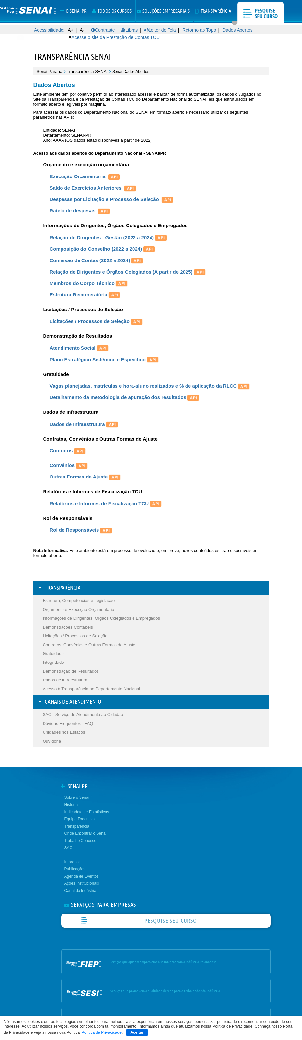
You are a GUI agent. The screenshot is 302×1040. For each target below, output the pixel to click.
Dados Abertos (237, 30)
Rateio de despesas (80, 210)
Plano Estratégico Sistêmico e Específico (105, 359)
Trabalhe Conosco (80, 840)
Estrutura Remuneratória (86, 294)
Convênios (69, 465)
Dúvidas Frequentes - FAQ (68, 723)
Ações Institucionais (81, 883)
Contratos (68, 450)
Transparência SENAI (87, 71)
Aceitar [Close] (137, 1032)
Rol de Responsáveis (81, 530)
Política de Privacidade (102, 1032)
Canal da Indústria (80, 890)
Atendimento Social (80, 348)
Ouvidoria (52, 741)
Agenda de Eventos (81, 876)
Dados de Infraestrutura (84, 424)
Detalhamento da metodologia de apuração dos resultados (125, 397)
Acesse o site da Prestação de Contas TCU (115, 37)
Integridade (53, 662)
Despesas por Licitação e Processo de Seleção (112, 199)
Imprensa (72, 862)
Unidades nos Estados (64, 732)
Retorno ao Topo (199, 30)
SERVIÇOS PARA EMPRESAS (103, 904)
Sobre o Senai (76, 797)
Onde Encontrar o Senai (85, 833)
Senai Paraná (49, 71)
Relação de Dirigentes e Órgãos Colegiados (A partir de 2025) (121, 272)
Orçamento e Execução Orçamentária (78, 609)
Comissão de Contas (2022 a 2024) (90, 260)
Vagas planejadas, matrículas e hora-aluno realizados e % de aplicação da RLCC (150, 386)
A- (82, 30)
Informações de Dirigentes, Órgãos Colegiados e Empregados (101, 618)
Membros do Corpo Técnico (89, 283)
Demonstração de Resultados (71, 671)
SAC (68, 848)
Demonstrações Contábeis (68, 627)
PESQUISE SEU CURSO (170, 921)
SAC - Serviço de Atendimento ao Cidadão (83, 714)
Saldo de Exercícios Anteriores (93, 188)
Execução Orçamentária (85, 176)
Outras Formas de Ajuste (79, 476)
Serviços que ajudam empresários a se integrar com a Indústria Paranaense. (163, 962)
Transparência (76, 826)
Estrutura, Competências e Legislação (79, 600)
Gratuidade (53, 653)
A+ (71, 30)
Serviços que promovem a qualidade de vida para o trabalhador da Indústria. (165, 991)
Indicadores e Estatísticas (86, 812)
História (71, 804)
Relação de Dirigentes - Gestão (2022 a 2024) (109, 237)
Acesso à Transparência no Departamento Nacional (91, 688)
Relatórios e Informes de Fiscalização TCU (106, 503)
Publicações (75, 869)
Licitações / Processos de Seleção (97, 321)
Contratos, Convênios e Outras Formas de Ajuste (89, 644)
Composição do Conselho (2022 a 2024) (103, 249)
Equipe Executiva (79, 819)
